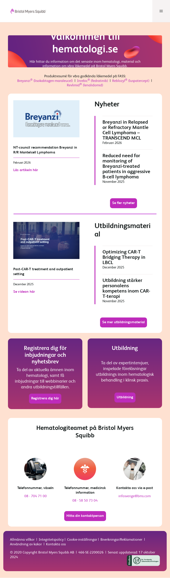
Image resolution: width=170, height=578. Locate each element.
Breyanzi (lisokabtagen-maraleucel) (45, 81)
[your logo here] (25, 11)
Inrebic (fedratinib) (92, 81)
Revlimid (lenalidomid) (85, 85)
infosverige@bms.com (134, 496)
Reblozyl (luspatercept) (130, 81)
